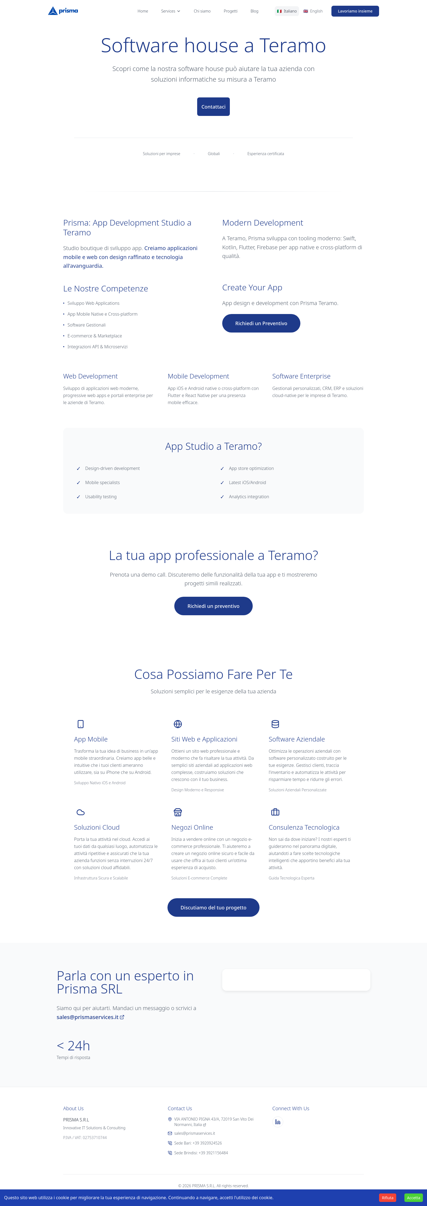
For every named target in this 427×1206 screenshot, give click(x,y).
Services (171, 11)
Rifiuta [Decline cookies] (387, 1197)
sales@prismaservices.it (90, 1017)
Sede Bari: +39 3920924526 (195, 1143)
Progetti (231, 11)
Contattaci (214, 106)
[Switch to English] (313, 11)
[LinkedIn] (277, 1121)
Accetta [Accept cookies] (413, 1197)
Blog (254, 11)
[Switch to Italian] (287, 11)
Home (143, 11)
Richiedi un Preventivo (261, 323)
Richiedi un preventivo (213, 606)
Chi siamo (202, 11)
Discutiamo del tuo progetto (213, 907)
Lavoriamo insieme (355, 11)
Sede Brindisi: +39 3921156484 (198, 1152)
